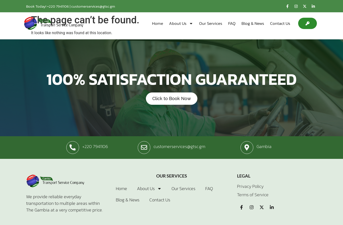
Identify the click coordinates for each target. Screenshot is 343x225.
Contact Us (280, 23)
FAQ (232, 23)
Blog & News (252, 23)
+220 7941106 (58, 6)
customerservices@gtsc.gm (93, 6)
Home (157, 23)
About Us (181, 23)
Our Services (210, 23)
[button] (307, 23)
